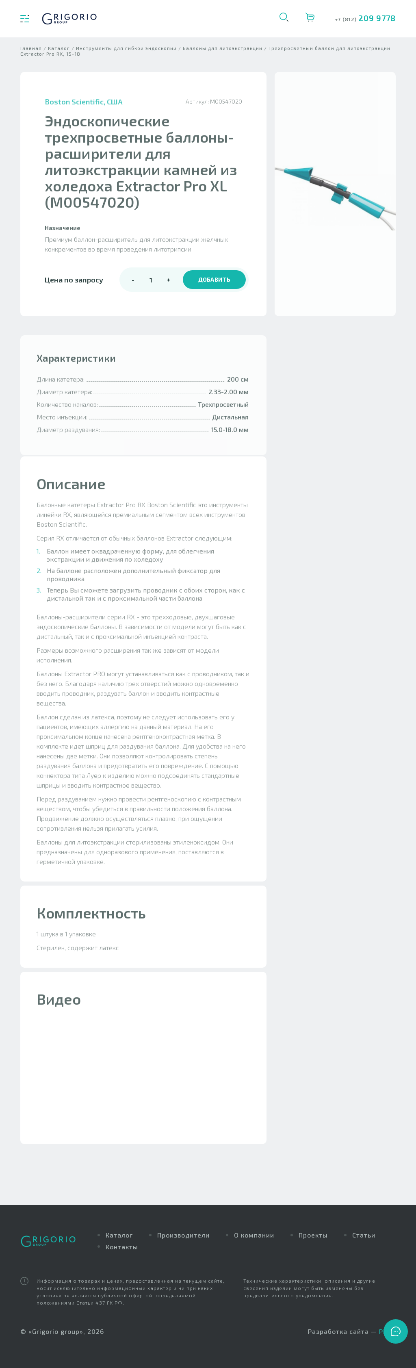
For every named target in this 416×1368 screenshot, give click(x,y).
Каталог (119, 1235)
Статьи (363, 1235)
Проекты (313, 1235)
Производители (183, 1235)
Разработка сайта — (352, 1332)
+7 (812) (346, 19)
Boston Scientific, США (84, 107)
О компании (254, 1235)
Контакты (122, 1247)
